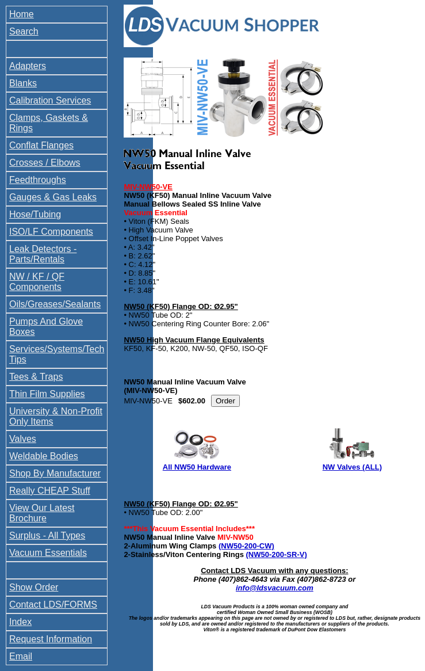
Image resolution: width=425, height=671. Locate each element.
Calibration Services (50, 100)
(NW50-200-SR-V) (276, 554)
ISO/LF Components (51, 232)
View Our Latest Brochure (42, 513)
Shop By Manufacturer (55, 473)
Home (21, 14)
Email (20, 656)
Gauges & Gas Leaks (53, 197)
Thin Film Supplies (47, 394)
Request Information (50, 639)
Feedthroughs (37, 180)
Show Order (33, 587)
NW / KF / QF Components (36, 282)
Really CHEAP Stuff (49, 490)
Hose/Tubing (35, 214)
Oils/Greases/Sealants (55, 304)
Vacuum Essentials (48, 553)
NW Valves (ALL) (352, 467)
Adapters (27, 66)
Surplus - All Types (47, 535)
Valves (22, 439)
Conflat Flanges (41, 145)
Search (24, 31)
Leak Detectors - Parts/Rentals (42, 254)
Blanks (23, 83)
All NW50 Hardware (197, 467)
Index (20, 622)
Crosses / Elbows (45, 162)
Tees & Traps (36, 377)
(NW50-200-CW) (246, 546)
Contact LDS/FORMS (53, 604)
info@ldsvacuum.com (274, 588)
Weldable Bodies (43, 456)
